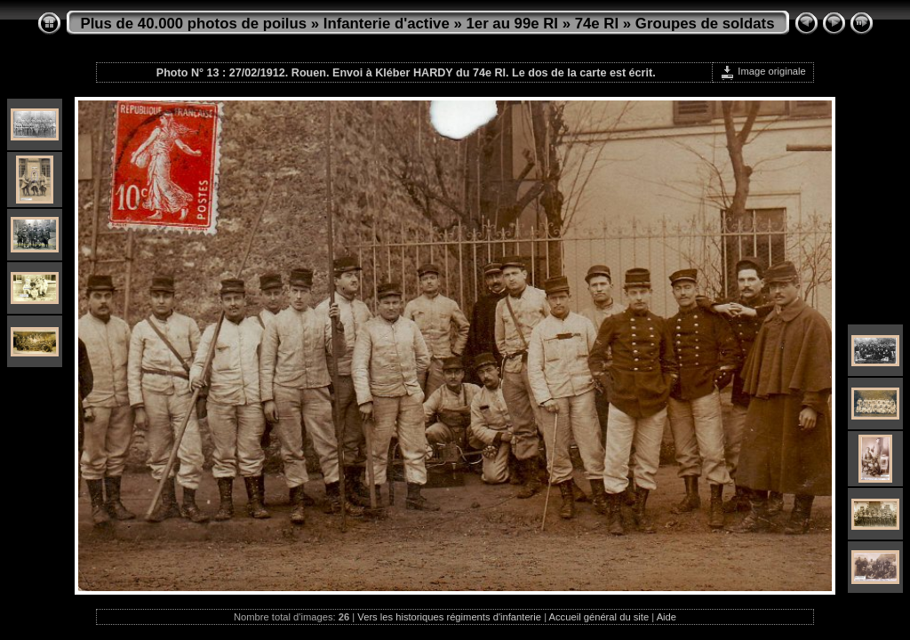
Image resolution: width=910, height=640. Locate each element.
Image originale (763, 71)
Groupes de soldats (705, 23)
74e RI (597, 23)
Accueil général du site (599, 617)
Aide (666, 617)
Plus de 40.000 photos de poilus (194, 23)
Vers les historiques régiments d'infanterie (449, 617)
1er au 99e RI (512, 23)
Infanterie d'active (386, 23)
